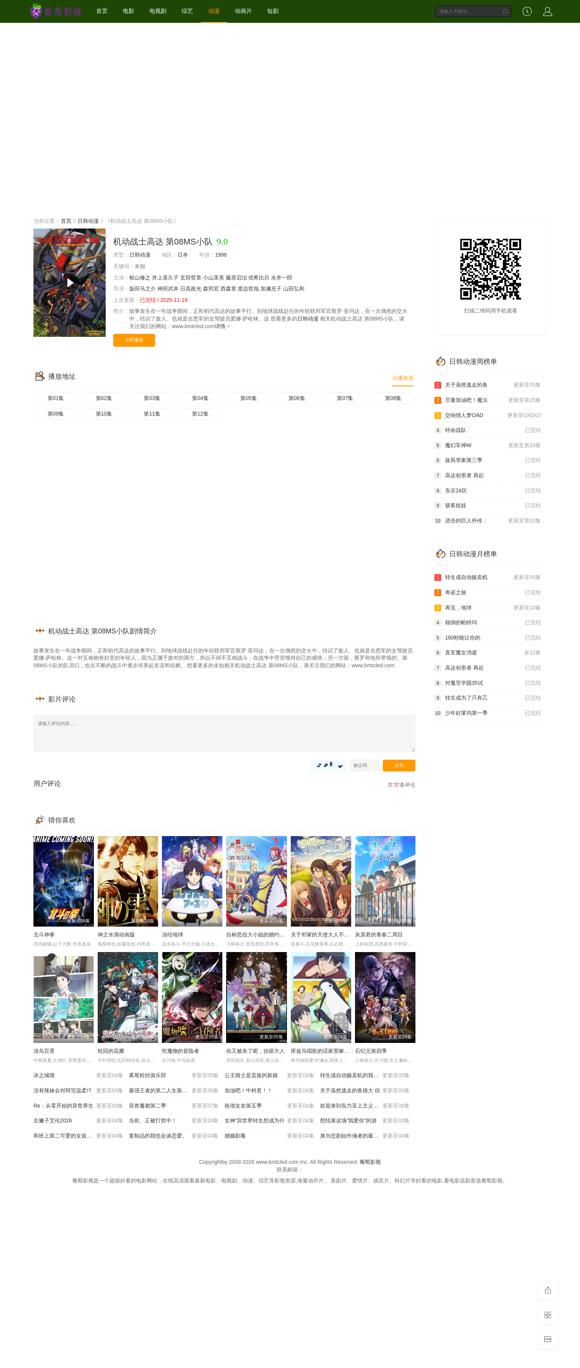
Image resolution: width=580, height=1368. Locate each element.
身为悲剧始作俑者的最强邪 (365, 1136)
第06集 (296, 398)
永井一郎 (281, 278)
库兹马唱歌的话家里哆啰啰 (323, 1051)
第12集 (200, 414)
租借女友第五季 (269, 1106)
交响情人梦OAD (487, 415)
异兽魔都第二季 (174, 1106)
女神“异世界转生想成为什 (269, 1121)
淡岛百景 (44, 1051)
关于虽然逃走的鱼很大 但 (365, 1091)
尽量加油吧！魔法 (487, 400)
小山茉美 (213, 278)
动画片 (243, 11)
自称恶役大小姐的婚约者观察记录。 (268, 935)
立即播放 (134, 340)
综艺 (187, 11)
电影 (128, 11)
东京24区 (487, 491)
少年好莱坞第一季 (487, 713)
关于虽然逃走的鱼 (487, 385)
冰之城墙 (78, 1075)
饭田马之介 (142, 289)
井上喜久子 (165, 278)
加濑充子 (271, 289)
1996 (221, 255)
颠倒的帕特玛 (487, 623)
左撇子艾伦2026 (78, 1121)
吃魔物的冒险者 (180, 1051)
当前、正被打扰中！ (174, 1121)
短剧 (273, 11)
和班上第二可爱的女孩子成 (78, 1136)
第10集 (104, 414)
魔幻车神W (487, 445)
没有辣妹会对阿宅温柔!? (78, 1091)
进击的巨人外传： (487, 521)
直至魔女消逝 (487, 653)
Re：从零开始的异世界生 (78, 1106)
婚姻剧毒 (269, 1136)
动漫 (214, 11)
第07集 (345, 398)
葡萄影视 (370, 1162)
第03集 (152, 398)
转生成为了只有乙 (487, 698)
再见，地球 (487, 608)
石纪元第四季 (371, 1051)
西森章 (228, 289)
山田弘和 (293, 289)
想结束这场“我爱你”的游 (365, 1121)
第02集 (104, 398)
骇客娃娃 (487, 505)
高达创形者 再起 (487, 475)
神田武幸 (168, 289)
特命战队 (487, 430)
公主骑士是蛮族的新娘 (269, 1075)
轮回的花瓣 (111, 1051)
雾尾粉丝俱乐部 (174, 1075)
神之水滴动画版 (116, 935)
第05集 (248, 398)
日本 (182, 255)
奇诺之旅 (487, 593)
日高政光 (190, 289)
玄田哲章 (190, 278)
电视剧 (157, 11)
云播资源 (403, 378)
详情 (223, 326)
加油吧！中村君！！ (269, 1091)
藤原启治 (236, 278)
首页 (102, 11)
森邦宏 (211, 289)
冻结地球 (172, 935)
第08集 (393, 398)
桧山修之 (140, 278)
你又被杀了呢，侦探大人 (255, 1051)
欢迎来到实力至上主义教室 (365, 1106)
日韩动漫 (88, 221)
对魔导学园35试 (487, 683)
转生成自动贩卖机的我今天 (365, 1075)
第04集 (200, 398)
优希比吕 (258, 278)
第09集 (56, 414)
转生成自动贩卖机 (487, 577)
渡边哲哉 (248, 289)
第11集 (152, 414)
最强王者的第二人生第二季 (174, 1091)
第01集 (56, 398)
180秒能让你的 (487, 638)
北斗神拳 (44, 935)
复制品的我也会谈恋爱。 (174, 1136)
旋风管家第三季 (487, 460)
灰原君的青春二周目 (379, 935)
